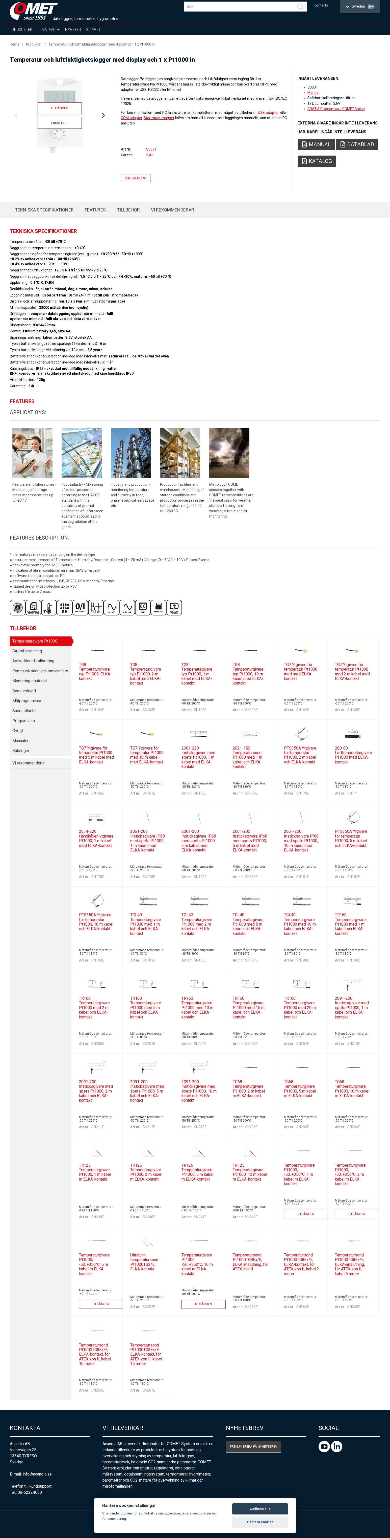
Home (14, 44)
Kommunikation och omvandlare (40, 671)
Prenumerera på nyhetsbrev (253, 1446)
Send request (136, 178)
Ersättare (59, 123)
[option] (60, 115)
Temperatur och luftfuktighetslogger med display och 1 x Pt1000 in (101, 44)
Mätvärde (51, 30)
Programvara (23, 720)
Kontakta (321, 5)
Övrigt (17, 730)
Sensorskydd (24, 691)
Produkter (22, 30)
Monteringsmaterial (29, 680)
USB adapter (268, 113)
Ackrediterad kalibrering (33, 660)
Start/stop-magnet (159, 118)
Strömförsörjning (27, 651)
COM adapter (131, 118)
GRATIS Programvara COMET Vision (336, 109)
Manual (313, 93)
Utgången (59, 108)
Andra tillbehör (25, 710)
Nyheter (73, 30)
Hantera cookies (260, 1522)
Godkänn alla (260, 1509)
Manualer (20, 740)
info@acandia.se (37, 1474)
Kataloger (20, 750)
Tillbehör (128, 209)
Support (94, 30)
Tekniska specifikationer (44, 209)
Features (95, 209)
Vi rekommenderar (172, 209)
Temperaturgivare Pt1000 (34, 641)
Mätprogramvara (26, 700)
